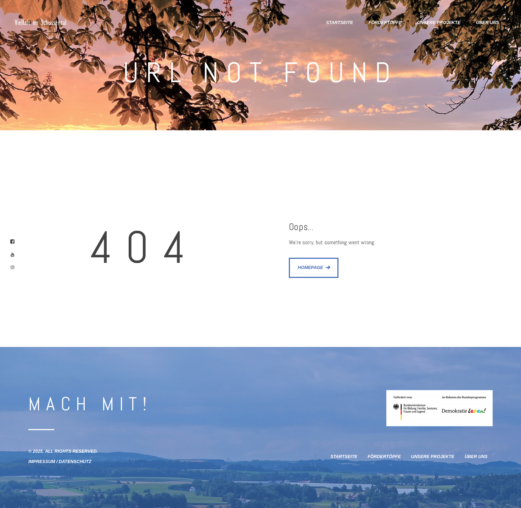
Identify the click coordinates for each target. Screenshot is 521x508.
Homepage (310, 267)
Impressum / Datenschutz (59, 461)
